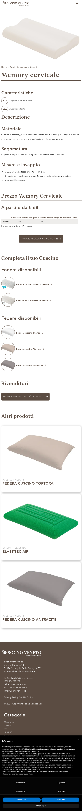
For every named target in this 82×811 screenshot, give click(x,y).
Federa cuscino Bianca (28, 332)
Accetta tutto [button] (60, 800)
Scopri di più (39, 489)
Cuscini (33, 67)
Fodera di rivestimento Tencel (32, 300)
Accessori (9, 735)
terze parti (37, 754)
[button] (78, 740)
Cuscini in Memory (18, 67)
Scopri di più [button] (41, 806)
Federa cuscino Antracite (29, 365)
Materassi (9, 722)
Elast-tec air (15, 551)
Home (4, 67)
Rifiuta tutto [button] (21, 800)
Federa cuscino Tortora (28, 349)
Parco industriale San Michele (19, 671)
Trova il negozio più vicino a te (39, 238)
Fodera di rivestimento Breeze (32, 284)
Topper (8, 731)
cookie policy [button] (35, 751)
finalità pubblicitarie (15, 760)
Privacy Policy (11, 697)
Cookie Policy (26, 697)
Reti (6, 728)
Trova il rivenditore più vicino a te (24, 396)
